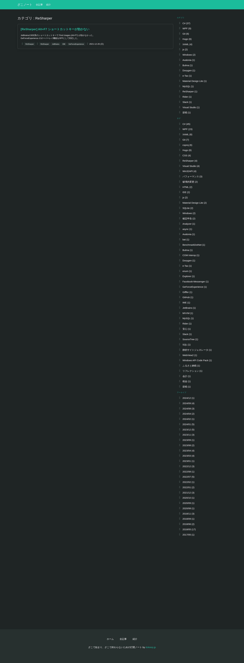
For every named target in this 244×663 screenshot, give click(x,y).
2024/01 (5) (186, 424)
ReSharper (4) (188, 160)
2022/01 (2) (186, 487)
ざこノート (24, 4)
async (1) (185, 229)
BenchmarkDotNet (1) (192, 244)
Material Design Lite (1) (193, 81)
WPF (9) (185, 28)
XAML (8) (185, 134)
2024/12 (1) (186, 398)
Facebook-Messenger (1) (194, 281)
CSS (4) (185, 155)
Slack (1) (185, 102)
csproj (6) (185, 145)
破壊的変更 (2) (188, 181)
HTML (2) (185, 187)
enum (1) (185, 271)
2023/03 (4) (186, 455)
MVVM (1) (186, 313)
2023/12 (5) (186, 429)
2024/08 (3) (186, 408)
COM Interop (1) (189, 255)
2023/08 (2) (186, 445)
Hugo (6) (185, 39)
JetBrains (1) (187, 308)
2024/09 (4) (186, 403)
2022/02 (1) (186, 482)
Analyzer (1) (187, 223)
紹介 (48, 4)
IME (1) (184, 302)
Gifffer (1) (185, 292)
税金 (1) (185, 381)
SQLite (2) (186, 208)
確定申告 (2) (187, 218)
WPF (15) (185, 129)
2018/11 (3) (186, 513)
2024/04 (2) (186, 413)
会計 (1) (185, 376)
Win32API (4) (187, 171)
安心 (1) (185, 329)
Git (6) (184, 33)
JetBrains (55, 44)
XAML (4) (185, 44)
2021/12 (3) (186, 492)
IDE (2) (184, 192)
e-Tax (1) (185, 75)
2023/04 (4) (186, 450)
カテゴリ (181, 18)
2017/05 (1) (186, 534)
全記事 (39, 4)
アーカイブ (181, 392)
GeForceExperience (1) (193, 286)
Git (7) (184, 139)
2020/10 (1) (186, 497)
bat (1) (184, 239)
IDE (63, 44)
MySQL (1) (186, 86)
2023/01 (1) (186, 461)
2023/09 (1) (186, 440)
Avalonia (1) (187, 60)
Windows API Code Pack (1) (195, 360)
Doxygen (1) (187, 70)
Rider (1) (185, 96)
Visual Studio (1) (189, 107)
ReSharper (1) (188, 91)
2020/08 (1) (186, 508)
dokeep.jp (151, 647)
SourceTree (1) (188, 339)
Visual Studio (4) (189, 166)
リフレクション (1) (190, 371)
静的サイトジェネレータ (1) (195, 350)
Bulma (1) (186, 65)
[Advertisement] (95, 74)
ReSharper (30, 44)
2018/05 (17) (187, 529)
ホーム (110, 639)
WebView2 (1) (188, 355)
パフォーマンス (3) (190, 176)
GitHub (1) (186, 297)
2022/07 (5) (186, 476)
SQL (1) (184, 344)
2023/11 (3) (186, 434)
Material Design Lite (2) (193, 202)
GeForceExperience (76, 44)
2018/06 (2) (186, 524)
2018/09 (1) (186, 518)
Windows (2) (187, 54)
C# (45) (184, 124)
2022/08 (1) (186, 471)
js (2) (183, 49)
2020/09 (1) (186, 503)
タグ (179, 118)
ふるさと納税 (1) (189, 365)
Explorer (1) (187, 276)
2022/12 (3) (186, 466)
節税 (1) (185, 112)
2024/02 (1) (186, 419)
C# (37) (184, 23)
